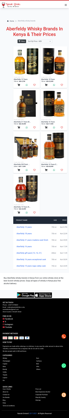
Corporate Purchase (41, 394)
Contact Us (6, 394)
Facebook (8, 319)
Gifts (37, 366)
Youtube (7, 327)
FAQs (4, 403)
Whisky (5, 358)
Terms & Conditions (9, 406)
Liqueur (5, 377)
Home (10, 21)
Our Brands (6, 397)
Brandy (5, 369)
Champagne (6, 361)
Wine (4, 366)
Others (38, 369)
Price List (38, 389)
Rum (37, 358)
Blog (4, 400)
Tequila (5, 375)
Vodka (5, 372)
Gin (4, 380)
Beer (37, 364)
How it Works (7, 389)
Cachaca (39, 361)
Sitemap (37, 400)
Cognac (5, 364)
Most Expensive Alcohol (42, 392)
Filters (22, 41)
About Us (5, 392)
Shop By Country (40, 397)
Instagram (8, 324)
